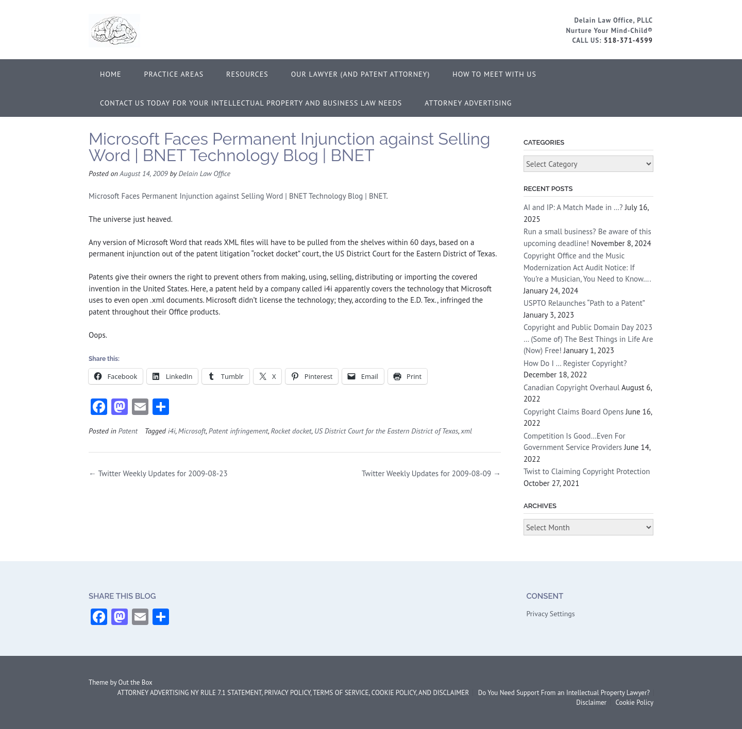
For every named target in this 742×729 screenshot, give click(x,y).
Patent (127, 431)
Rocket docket (291, 431)
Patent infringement (238, 431)
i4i (172, 431)
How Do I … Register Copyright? (575, 363)
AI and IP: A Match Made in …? (573, 207)
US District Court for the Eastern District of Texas (386, 431)
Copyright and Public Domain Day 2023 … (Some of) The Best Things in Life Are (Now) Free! (588, 338)
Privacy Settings (550, 613)
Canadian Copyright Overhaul (572, 387)
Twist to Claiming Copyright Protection (587, 471)
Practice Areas (174, 74)
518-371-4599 (628, 40)
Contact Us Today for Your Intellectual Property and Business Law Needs (251, 103)
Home (111, 74)
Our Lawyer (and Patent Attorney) (360, 74)
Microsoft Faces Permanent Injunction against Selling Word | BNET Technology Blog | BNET (237, 196)
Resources (247, 74)
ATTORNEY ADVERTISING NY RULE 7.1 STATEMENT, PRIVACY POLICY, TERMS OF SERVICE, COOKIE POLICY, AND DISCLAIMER (293, 692)
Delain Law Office (204, 173)
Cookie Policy (634, 702)
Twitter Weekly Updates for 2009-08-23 (158, 473)
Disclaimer (591, 702)
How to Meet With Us (494, 74)
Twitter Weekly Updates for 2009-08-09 (431, 473)
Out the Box (136, 682)
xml (466, 431)
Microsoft (192, 431)
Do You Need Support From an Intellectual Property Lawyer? (564, 692)
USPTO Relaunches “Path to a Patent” (584, 303)
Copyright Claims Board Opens (573, 411)
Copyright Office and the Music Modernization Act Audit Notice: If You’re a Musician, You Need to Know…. (587, 267)
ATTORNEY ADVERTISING (468, 103)
